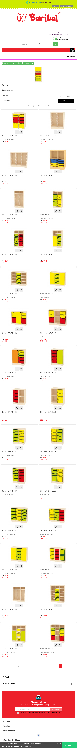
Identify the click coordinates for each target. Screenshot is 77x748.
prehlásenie (56, 712)
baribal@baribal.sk (62, 39)
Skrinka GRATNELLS (9, 136)
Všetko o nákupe (66, 6)
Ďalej (72, 666)
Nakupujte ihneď (46, 2)
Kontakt (55, 6)
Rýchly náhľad (21, 132)
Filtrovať (66, 101)
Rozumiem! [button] (69, 745)
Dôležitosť (29, 101)
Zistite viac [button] (27, 746)
